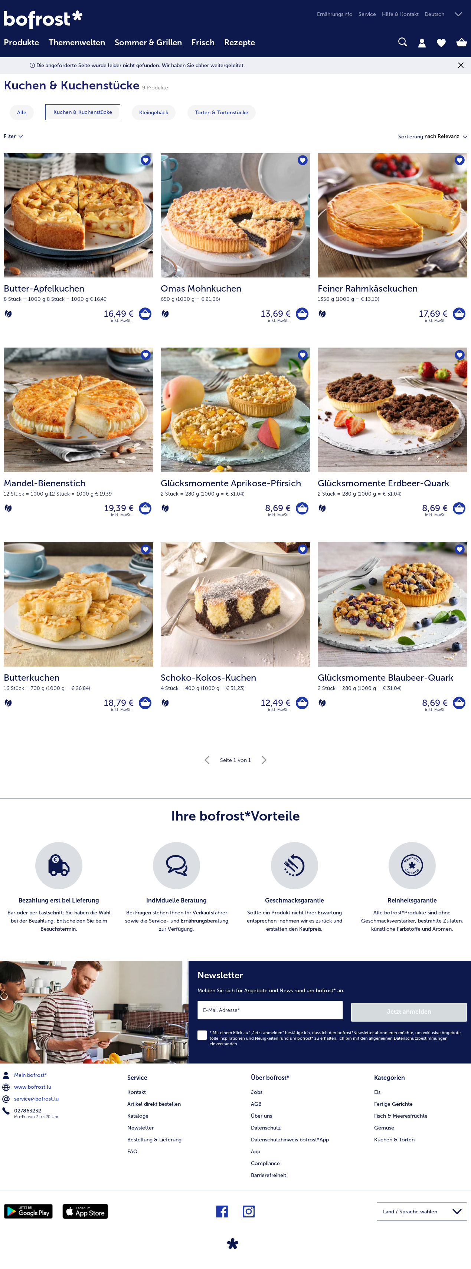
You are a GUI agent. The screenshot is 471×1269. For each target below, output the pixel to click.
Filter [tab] (18, 136)
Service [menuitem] (367, 14)
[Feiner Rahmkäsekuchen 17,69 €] (392, 251)
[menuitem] (21, 46)
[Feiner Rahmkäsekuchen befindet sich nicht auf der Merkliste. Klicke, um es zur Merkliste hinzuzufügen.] (459, 161)
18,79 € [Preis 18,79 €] (117, 707)
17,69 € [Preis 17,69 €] (431, 314)
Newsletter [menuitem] (140, 1130)
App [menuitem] (255, 1154)
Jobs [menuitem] (256, 1095)
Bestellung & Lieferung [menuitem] (154, 1142)
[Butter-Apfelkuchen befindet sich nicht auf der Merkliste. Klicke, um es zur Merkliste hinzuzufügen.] (145, 161)
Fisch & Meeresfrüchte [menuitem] (401, 1118)
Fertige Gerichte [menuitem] (393, 1107)
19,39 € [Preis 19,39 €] (117, 511)
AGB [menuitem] (256, 1107)
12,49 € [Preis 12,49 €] (274, 707)
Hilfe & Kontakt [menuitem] (400, 14)
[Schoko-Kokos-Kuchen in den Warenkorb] (301, 708)
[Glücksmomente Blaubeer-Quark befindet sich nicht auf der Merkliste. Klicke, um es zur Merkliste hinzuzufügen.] (459, 554)
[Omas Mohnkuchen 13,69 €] (235, 251)
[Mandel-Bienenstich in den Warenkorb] (144, 511)
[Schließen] (461, 65)
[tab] (422, 42)
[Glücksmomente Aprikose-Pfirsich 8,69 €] (235, 448)
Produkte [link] (21, 43)
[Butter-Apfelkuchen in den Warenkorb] (144, 315)
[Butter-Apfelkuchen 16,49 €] (78, 251)
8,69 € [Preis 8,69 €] (276, 511)
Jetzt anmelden (435, 1015)
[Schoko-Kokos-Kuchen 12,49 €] (235, 644)
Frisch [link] (203, 43)
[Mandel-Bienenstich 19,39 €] (78, 448)
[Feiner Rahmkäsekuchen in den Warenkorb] (458, 315)
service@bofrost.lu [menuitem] (31, 1103)
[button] (446, 14)
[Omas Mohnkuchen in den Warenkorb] (301, 315)
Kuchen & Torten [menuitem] (394, 1142)
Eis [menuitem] (377, 1095)
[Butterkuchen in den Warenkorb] (144, 708)
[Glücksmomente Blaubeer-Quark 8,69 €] (392, 644)
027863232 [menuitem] (22, 1114)
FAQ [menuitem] (132, 1154)
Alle (21, 112)
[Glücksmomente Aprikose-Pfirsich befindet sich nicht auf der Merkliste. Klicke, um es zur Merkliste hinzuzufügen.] (302, 358)
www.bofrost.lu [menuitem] (27, 1091)
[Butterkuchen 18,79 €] (78, 644)
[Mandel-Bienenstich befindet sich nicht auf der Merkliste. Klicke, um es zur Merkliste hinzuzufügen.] (145, 358)
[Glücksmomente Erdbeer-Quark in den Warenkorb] (458, 511)
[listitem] (59, 893)
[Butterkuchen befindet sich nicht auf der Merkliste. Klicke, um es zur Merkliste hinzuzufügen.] (145, 554)
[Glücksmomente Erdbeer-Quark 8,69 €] (392, 448)
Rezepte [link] (239, 43)
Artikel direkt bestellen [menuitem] (154, 1107)
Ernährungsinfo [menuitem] (335, 14)
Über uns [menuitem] (261, 1118)
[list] (235, 893)
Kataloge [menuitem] (137, 1118)
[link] (73, 19)
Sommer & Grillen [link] (148, 43)
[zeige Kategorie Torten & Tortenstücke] (221, 112)
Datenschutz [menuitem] (266, 1130)
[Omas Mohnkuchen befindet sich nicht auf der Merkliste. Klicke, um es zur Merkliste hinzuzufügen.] (302, 161)
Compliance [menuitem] (265, 1166)
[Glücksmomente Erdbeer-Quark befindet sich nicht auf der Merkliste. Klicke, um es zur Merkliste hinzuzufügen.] (459, 358)
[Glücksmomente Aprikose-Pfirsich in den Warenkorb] (301, 511)
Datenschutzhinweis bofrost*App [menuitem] (290, 1142)
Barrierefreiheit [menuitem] (268, 1178)
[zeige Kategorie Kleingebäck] (154, 112)
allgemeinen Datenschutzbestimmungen (408, 1042)
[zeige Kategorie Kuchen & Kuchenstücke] (83, 112)
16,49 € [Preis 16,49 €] (117, 314)
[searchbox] (269, 42)
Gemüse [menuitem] (384, 1130)
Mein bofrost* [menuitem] (25, 1079)
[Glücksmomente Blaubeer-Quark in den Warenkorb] (458, 708)
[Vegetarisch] (8, 314)
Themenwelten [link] (77, 43)
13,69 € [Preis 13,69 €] (274, 314)
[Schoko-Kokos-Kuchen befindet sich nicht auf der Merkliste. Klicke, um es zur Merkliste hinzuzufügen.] (302, 554)
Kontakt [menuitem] (136, 1095)
